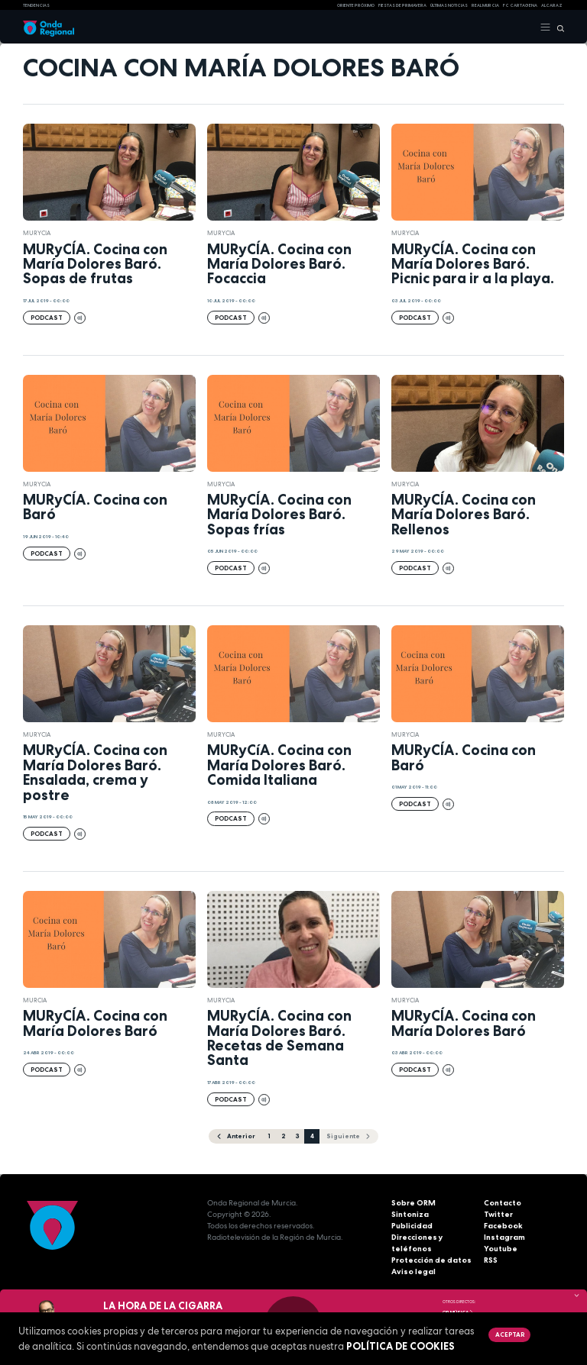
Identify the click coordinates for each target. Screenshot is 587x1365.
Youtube (500, 1249)
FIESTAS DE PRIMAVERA (402, 5)
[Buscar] (557, 27)
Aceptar (509, 1334)
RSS (491, 1260)
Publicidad (412, 1226)
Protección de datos (431, 1260)
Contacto (502, 1203)
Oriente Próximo (356, 5)
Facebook (503, 1226)
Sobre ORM (413, 1203)
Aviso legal (413, 1271)
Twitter (498, 1214)
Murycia (36, 233)
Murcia (35, 1000)
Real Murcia (485, 5)
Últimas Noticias (449, 5)
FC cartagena (520, 5)
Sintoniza (410, 1214)
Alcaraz (552, 5)
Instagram (504, 1237)
